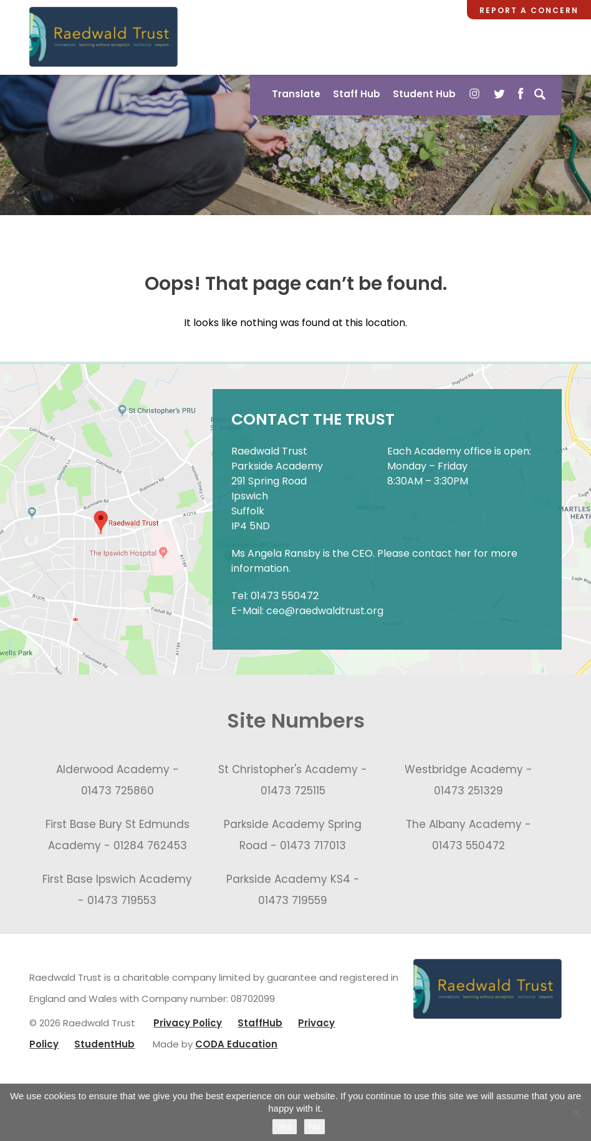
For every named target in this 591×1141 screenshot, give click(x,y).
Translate (296, 93)
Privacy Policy (187, 1022)
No (314, 1126)
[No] (575, 1112)
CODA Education (236, 1044)
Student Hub (424, 93)
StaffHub (260, 1022)
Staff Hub (356, 93)
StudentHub (104, 1044)
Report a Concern (529, 10)
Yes (284, 1126)
